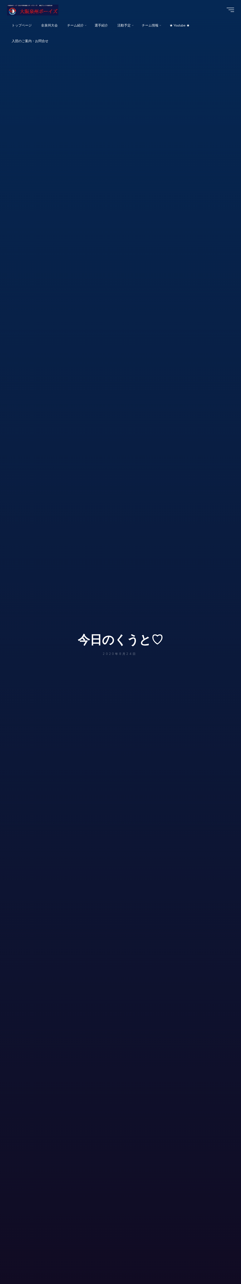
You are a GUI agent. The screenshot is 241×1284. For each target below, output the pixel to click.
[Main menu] (229, 10)
